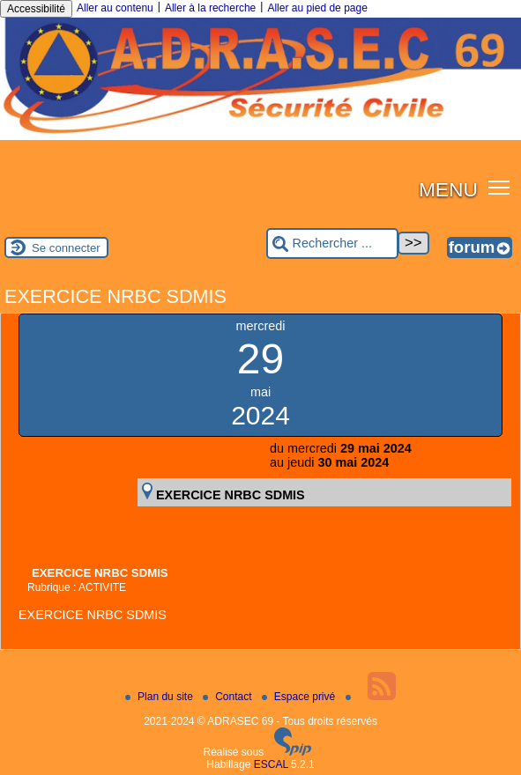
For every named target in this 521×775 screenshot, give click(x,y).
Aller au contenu (115, 8)
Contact (229, 696)
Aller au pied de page (317, 8)
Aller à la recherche (210, 8)
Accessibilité (36, 9)
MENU (448, 189)
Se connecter (66, 248)
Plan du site (160, 696)
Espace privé (300, 696)
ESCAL (271, 764)
